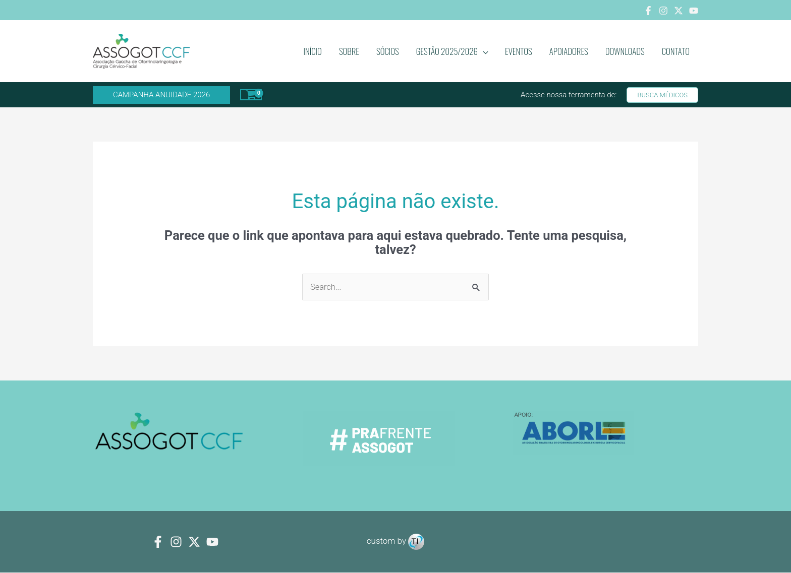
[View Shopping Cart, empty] (251, 94)
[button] (161, 95)
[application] (483, 51)
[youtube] (212, 542)
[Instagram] (663, 10)
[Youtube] (693, 10)
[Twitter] (678, 10)
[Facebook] (648, 10)
